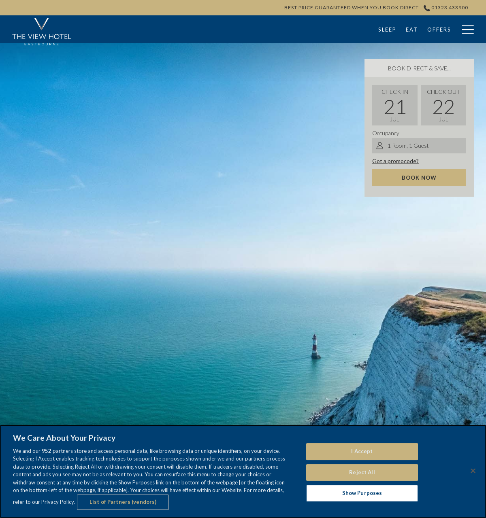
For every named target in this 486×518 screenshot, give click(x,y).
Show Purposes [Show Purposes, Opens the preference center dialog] (362, 493)
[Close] (473, 471)
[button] (395, 105)
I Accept (362, 451)
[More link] (465, 29)
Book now (419, 177)
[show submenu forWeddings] (365, 29)
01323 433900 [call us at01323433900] (446, 7)
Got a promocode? (395, 160)
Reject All (362, 472)
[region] (243, 471)
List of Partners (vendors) (123, 502)
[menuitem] (194, 29)
